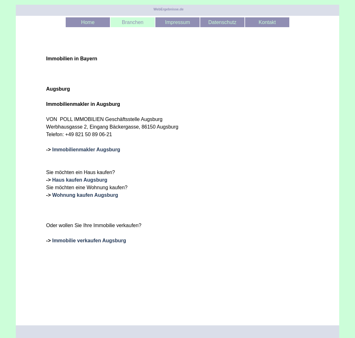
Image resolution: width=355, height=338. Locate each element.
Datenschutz (222, 22)
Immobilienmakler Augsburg (86, 149)
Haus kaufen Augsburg (79, 180)
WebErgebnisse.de (168, 9)
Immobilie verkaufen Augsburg (89, 240)
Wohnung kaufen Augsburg (85, 195)
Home (88, 22)
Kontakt (267, 22)
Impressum (177, 22)
